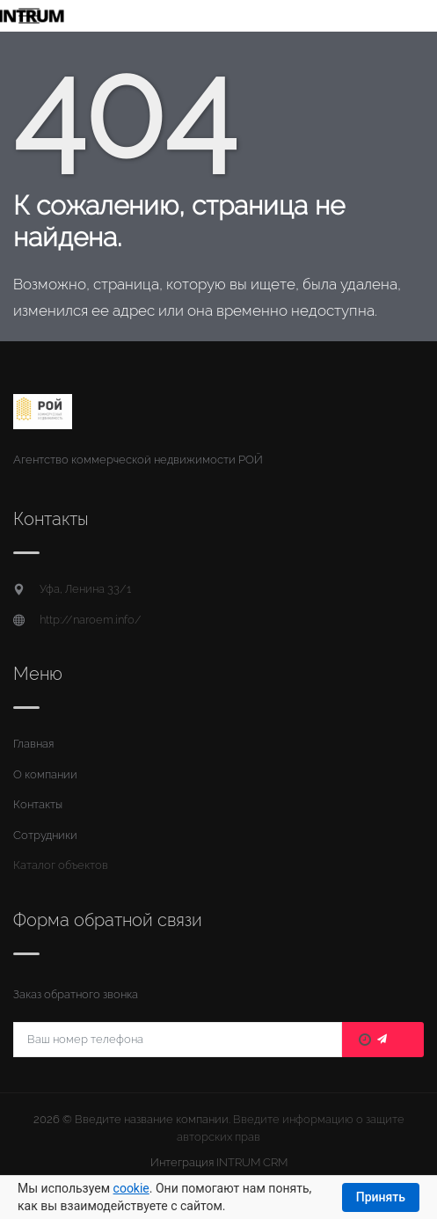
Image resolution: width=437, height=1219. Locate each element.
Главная (33, 743)
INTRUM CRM (252, 1162)
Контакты (37, 804)
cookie (131, 1188)
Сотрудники (45, 835)
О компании (45, 774)
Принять (380, 1197)
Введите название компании (152, 1119)
